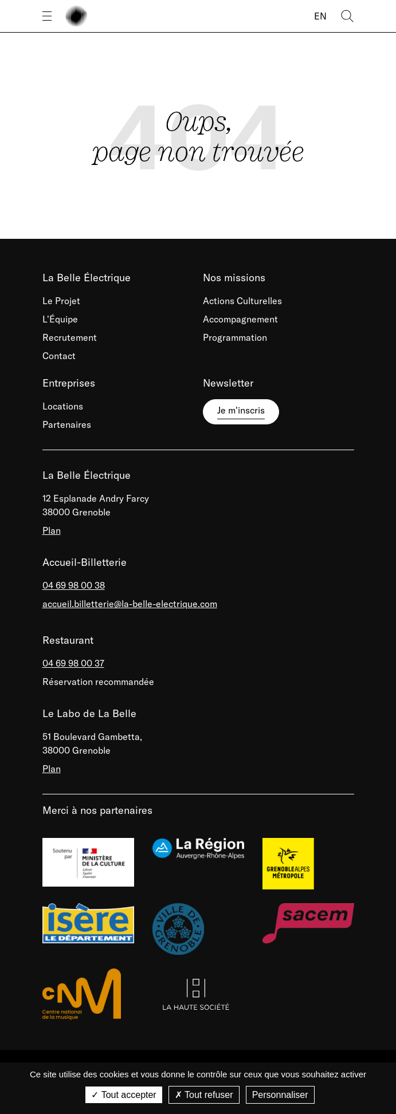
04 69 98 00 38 (73, 585)
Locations (62, 406)
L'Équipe (60, 319)
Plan (51, 530)
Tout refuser (204, 1095)
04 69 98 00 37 (73, 663)
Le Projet (61, 300)
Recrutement (69, 337)
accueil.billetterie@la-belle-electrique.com (129, 603)
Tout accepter (123, 1095)
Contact (59, 355)
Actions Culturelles (242, 300)
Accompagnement (240, 319)
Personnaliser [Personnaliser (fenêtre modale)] (280, 1095)
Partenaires (66, 424)
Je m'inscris (241, 410)
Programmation (235, 337)
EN (320, 16)
